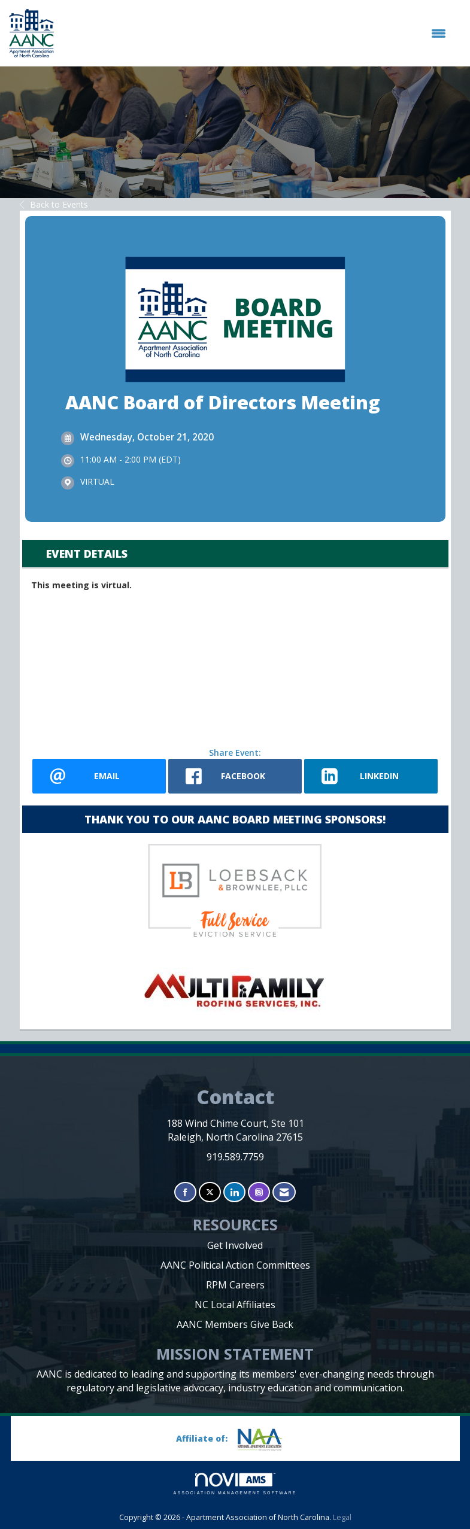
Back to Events (54, 204)
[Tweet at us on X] (210, 1192)
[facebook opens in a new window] (235, 776)
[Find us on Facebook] (185, 1192)
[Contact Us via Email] (284, 1192)
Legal (342, 1517)
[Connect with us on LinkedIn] (234, 1192)
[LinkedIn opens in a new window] (371, 776)
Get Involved (235, 1245)
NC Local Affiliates (235, 1304)
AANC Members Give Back (235, 1324)
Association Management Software (235, 1484)
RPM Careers (235, 1284)
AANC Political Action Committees (235, 1265)
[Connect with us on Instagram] (259, 1192)
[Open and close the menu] (256, 33)
